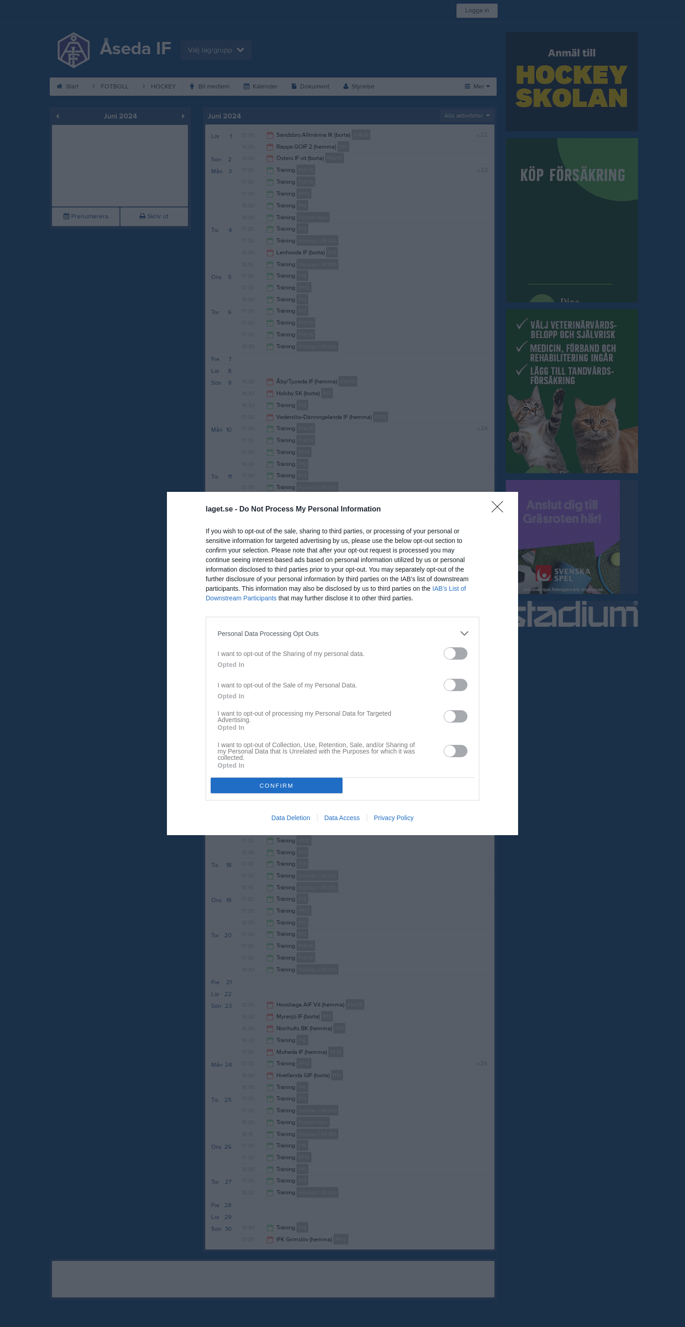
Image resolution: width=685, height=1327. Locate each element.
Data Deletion (290, 817)
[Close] (500, 509)
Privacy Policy (394, 817)
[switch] (455, 653)
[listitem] (342, 633)
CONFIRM (276, 785)
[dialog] (342, 663)
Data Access (342, 817)
